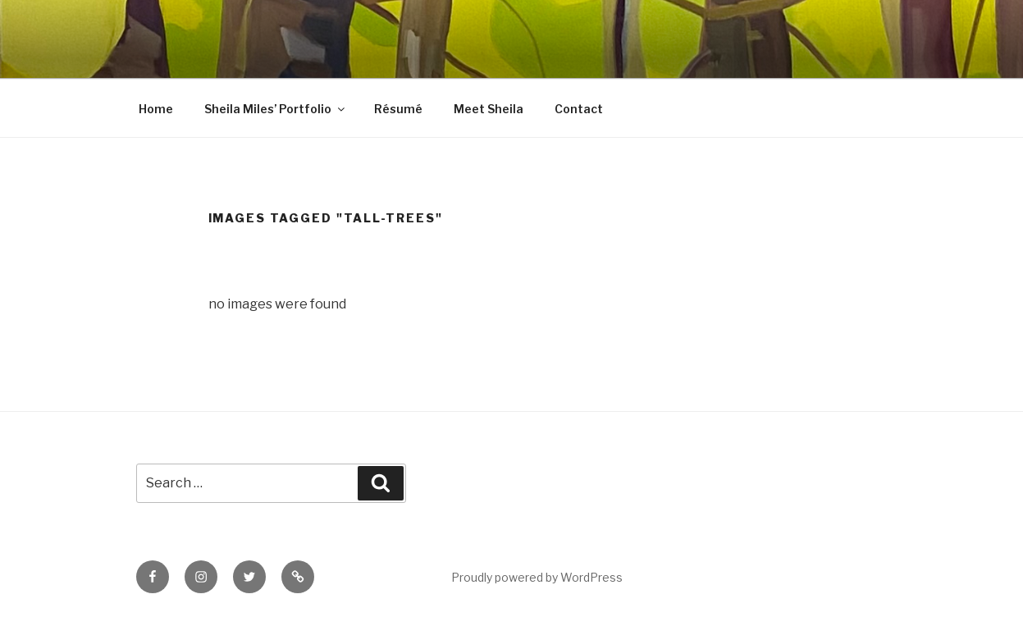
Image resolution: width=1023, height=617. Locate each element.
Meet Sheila (488, 109)
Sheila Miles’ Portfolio (275, 109)
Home (156, 109)
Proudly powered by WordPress (537, 577)
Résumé (398, 109)
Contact (579, 109)
